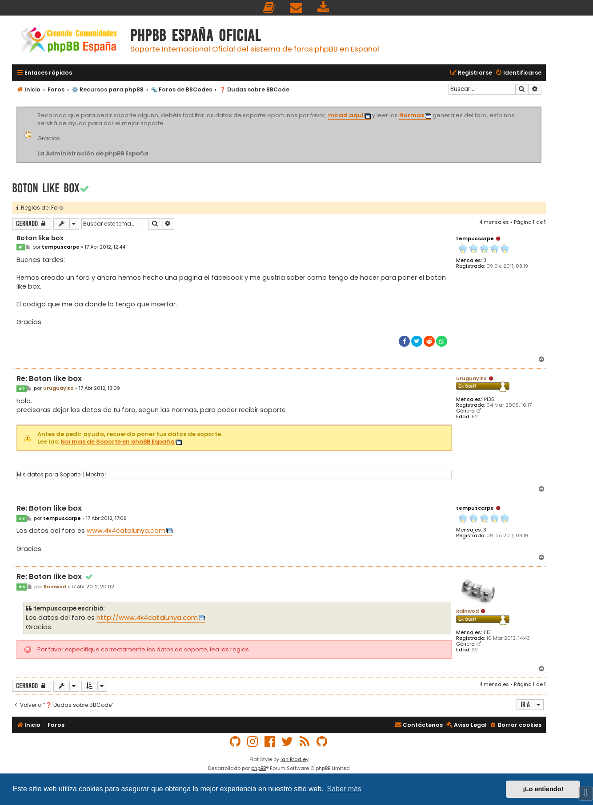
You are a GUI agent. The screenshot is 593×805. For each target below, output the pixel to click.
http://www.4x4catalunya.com (147, 617)
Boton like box (46, 188)
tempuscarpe (475, 238)
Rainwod (467, 611)
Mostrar (96, 474)
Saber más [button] (344, 789)
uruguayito (471, 378)
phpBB (258, 768)
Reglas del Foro (39, 207)
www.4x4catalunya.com (126, 530)
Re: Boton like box (49, 379)
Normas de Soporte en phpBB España (117, 442)
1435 (488, 399)
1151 (487, 632)
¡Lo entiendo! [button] (543, 789)
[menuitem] (269, 8)
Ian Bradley (294, 759)
